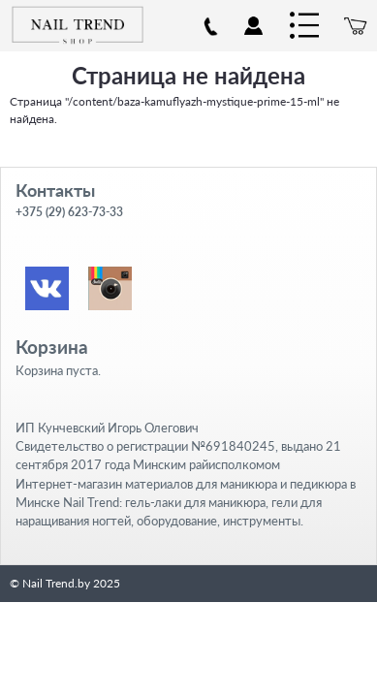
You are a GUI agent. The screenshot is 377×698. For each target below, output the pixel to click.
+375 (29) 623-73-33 (69, 212)
